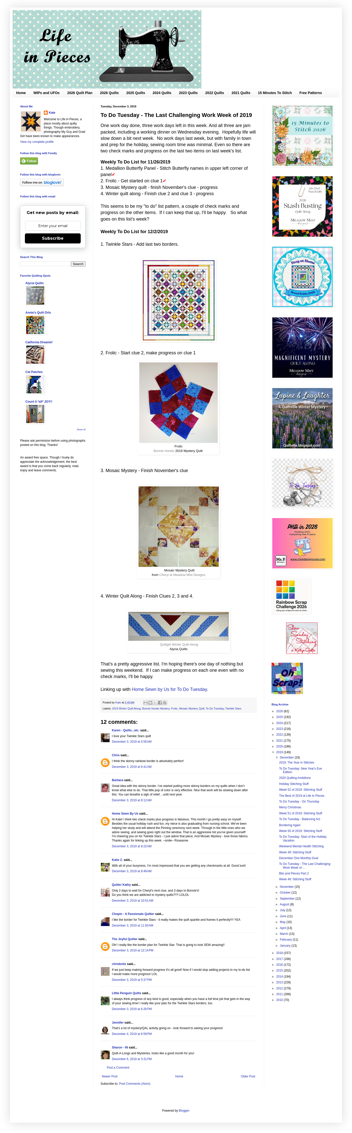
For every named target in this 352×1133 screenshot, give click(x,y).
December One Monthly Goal (298, 858)
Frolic (174, 708)
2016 (280, 965)
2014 (280, 976)
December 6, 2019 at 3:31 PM (132, 1059)
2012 (280, 988)
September (287, 898)
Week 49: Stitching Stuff (295, 852)
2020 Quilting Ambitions (295, 778)
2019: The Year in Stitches (296, 762)
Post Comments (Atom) (134, 1083)
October (285, 892)
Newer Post (109, 1076)
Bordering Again (289, 825)
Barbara (117, 780)
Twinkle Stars (233, 708)
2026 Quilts (109, 93)
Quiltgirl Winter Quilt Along (179, 644)
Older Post (248, 1076)
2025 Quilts (135, 93)
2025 (280, 717)
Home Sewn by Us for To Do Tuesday (169, 689)
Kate (52, 112)
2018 (280, 953)
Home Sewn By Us (125, 813)
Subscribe (53, 238)
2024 (280, 723)
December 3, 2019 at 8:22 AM (132, 846)
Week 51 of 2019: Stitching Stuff (300, 813)
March (284, 934)
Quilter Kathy (121, 885)
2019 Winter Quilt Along (126, 708)
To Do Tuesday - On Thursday (299, 801)
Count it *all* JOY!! (38, 401)
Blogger (184, 1110)
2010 (280, 1000)
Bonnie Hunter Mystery (155, 708)
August (285, 904)
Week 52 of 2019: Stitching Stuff (300, 789)
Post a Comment (118, 1067)
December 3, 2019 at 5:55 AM (132, 741)
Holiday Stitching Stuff (294, 784)
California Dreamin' (39, 342)
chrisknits (119, 964)
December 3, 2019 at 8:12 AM (132, 800)
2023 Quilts (188, 93)
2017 (280, 959)
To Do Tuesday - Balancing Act (299, 819)
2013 (280, 982)
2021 (280, 740)
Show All (81, 429)
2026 (280, 711)
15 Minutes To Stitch (275, 93)
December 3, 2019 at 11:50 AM (132, 925)
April (283, 928)
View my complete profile (37, 142)
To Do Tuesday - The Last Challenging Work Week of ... (304, 865)
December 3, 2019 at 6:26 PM (132, 1009)
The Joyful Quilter (125, 939)
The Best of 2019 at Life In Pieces (301, 796)
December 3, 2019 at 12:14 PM (132, 950)
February (286, 939)
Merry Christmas (290, 807)
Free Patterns (310, 93)
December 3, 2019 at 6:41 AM (132, 767)
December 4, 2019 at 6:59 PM (132, 1034)
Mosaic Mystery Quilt (191, 708)
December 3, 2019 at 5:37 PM (132, 980)
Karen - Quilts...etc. (125, 730)
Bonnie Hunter (164, 451)
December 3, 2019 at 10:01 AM (132, 900)
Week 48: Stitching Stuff (295, 879)
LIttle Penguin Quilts (126, 993)
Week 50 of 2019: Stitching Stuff (300, 831)
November (287, 887)
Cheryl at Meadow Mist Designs (182, 575)
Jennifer (118, 1022)
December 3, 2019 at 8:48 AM (132, 871)
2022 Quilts (214, 93)
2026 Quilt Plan (79, 93)
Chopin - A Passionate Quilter (133, 914)
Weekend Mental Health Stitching (301, 846)
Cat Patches (34, 372)
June (283, 916)
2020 (280, 746)
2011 (280, 994)
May (283, 922)
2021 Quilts (241, 93)
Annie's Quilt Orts (38, 312)
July (283, 910)
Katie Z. (117, 860)
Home (21, 93)
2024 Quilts (162, 93)
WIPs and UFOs (46, 93)
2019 (280, 752)
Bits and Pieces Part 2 (294, 873)
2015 (280, 970)
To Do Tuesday (215, 708)
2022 (280, 734)
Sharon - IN (120, 1047)
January (285, 945)
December (287, 757)
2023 (280, 729)
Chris (116, 755)
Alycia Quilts (34, 283)
